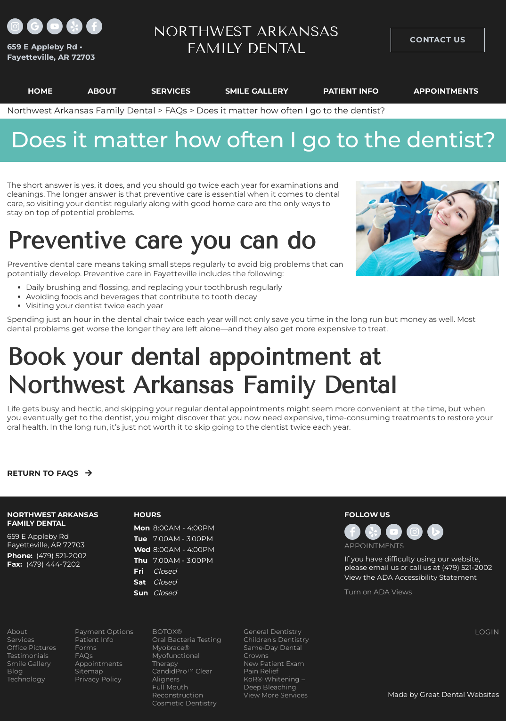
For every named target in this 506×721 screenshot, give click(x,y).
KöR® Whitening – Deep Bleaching (274, 683)
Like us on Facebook (94, 26)
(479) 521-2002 (61, 555)
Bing (435, 532)
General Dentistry (273, 632)
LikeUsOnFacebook (352, 532)
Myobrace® (170, 648)
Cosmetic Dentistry (184, 703)
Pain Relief (261, 671)
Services (170, 91)
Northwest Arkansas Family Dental (81, 110)
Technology (26, 679)
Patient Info (94, 640)
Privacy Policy (98, 679)
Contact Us (437, 39)
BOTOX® (167, 632)
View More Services (276, 695)
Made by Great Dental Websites (443, 694)
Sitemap (89, 671)
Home (40, 91)
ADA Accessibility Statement (427, 577)
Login (487, 631)
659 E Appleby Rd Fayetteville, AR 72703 (45, 540)
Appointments (446, 91)
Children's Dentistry (276, 640)
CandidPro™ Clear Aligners (182, 675)
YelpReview (373, 532)
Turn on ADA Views (378, 591)
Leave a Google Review (35, 26)
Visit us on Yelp (74, 26)
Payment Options (104, 632)
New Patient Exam (274, 664)
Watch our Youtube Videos (55, 26)
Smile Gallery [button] (256, 91)
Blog (15, 671)
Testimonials (28, 656)
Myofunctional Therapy (176, 660)
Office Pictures (31, 648)
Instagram (15, 26)
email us (384, 567)
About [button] (102, 91)
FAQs (176, 110)
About (17, 632)
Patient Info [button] (351, 91)
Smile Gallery (29, 664)
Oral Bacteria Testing (186, 640)
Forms (86, 648)
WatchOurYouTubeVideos (394, 532)
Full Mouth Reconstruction (177, 691)
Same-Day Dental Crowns (273, 652)
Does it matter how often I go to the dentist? (290, 110)
